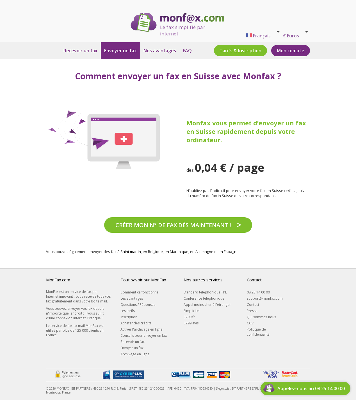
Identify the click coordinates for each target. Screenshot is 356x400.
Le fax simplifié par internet (182, 28)
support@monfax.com (265, 298)
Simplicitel (192, 310)
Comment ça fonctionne (139, 292)
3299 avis (191, 323)
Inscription (128, 317)
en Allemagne (201, 251)
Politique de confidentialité (258, 332)
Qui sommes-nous (261, 317)
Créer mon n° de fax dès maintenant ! (173, 225)
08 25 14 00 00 (258, 292)
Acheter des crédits (135, 323)
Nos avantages (159, 51)
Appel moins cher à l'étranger (207, 304)
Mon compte (290, 51)
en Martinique (176, 251)
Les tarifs (127, 310)
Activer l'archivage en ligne (141, 329)
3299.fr (189, 317)
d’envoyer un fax (279, 123)
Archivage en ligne (134, 354)
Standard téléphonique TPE (205, 292)
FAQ (187, 51)
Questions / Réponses (137, 304)
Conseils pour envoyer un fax (143, 335)
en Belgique (153, 251)
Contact (253, 304)
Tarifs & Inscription (240, 51)
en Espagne (228, 251)
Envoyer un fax (120, 51)
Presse (252, 310)
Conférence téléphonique (204, 298)
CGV (250, 323)
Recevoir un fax (80, 51)
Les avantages (131, 298)
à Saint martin (129, 251)
